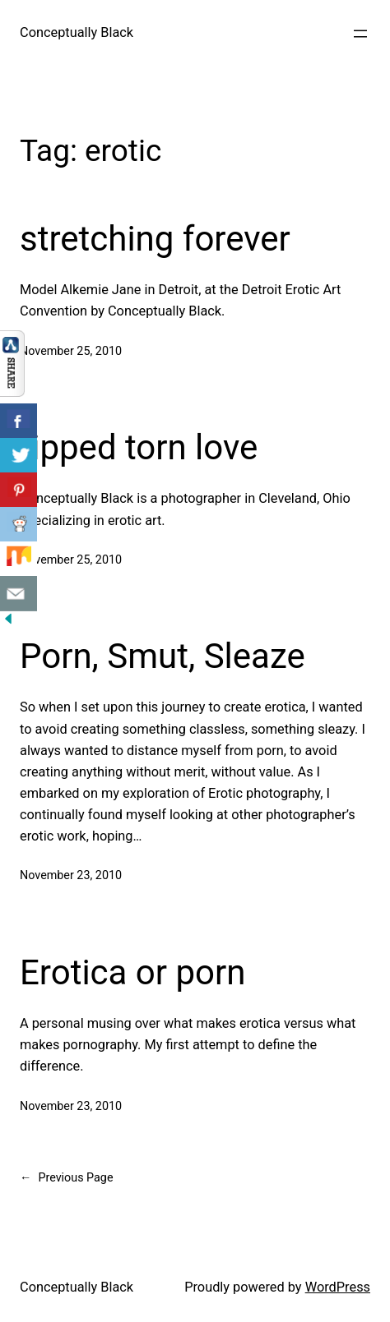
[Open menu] (360, 34)
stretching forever (155, 239)
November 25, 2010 (71, 351)
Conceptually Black (76, 32)
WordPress (337, 1287)
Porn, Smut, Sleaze (162, 656)
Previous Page (67, 1178)
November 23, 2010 (71, 875)
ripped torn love (139, 447)
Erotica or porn (132, 972)
